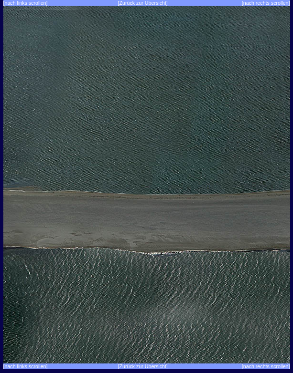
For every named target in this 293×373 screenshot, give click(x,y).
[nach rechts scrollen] (266, 3)
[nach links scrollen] (25, 3)
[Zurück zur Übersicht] (143, 3)
